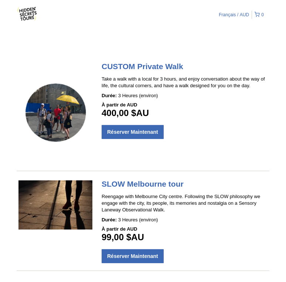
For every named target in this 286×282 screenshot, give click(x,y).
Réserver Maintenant (132, 132)
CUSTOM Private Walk (142, 66)
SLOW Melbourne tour (143, 184)
